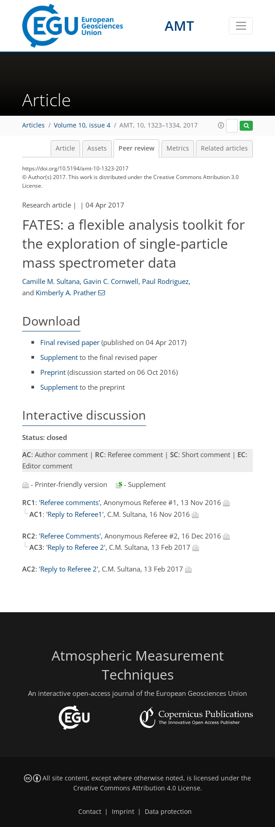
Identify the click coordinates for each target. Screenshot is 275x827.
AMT (179, 25)
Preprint (53, 372)
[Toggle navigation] (241, 25)
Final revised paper (70, 342)
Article (65, 148)
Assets (97, 148)
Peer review (136, 148)
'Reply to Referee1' (75, 514)
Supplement (59, 357)
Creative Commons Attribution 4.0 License (136, 788)
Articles (33, 125)
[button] (221, 125)
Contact (89, 812)
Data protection (168, 812)
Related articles (224, 148)
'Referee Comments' (70, 535)
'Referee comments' (69, 502)
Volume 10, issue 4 (82, 125)
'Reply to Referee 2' (75, 547)
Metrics (177, 148)
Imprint (123, 812)
